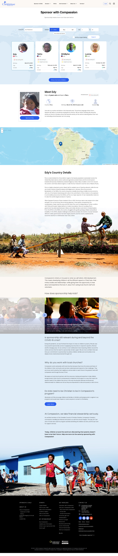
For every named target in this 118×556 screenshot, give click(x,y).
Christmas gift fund (64, 518)
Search (93, 37)
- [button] (2, 135)
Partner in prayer (63, 522)
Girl (72, 29)
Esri (111, 167)
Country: (21, 29)
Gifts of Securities (44, 516)
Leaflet (104, 167)
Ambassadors (63, 520)
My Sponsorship (45, 522)
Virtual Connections (65, 516)
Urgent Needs (43, 508)
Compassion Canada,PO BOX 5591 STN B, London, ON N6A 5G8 (86, 510)
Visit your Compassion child (66, 510)
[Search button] (110, 3)
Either (55, 29)
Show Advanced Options (59, 33)
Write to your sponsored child (47, 529)
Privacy (87, 524)
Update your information (45, 527)
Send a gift (42, 531)
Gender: (47, 29)
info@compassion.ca (86, 517)
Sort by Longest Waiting (81, 37)
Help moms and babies (45, 512)
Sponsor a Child (25, 505)
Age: (79, 29)
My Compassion (43, 525)
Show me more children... (59, 83)
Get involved (62, 3)
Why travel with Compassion (67, 512)
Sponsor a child (38, 3)
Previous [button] (45, 318)
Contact (81, 3)
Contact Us (83, 505)
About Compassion (24, 512)
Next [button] (99, 318)
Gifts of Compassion (44, 518)
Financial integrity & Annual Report (26, 519)
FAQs (80, 524)
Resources (62, 524)
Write (54, 3)
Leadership (22, 522)
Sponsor (30, 121)
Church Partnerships (64, 530)
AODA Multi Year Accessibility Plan (86, 534)
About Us (22, 510)
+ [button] (2, 132)
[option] (23, 57)
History (22, 516)
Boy (64, 29)
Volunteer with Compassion (66, 508)
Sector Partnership (64, 528)
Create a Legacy (43, 514)
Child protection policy (84, 527)
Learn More (50, 407)
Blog (61, 536)
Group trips (63, 514)
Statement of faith (25, 514)
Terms (83, 524)
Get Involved (63, 505)
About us (72, 3)
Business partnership (64, 526)
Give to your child (43, 510)
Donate (47, 3)
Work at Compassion (64, 532)
